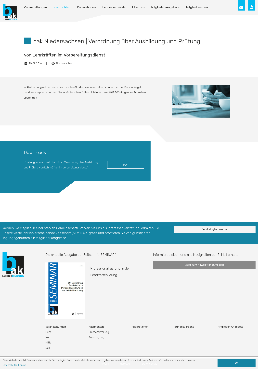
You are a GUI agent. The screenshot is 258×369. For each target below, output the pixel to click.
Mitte (48, 342)
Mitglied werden (197, 7)
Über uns (138, 7)
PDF (125, 164)
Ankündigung (96, 337)
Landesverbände (114, 7)
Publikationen (86, 7)
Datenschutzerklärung (14, 365)
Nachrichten (61, 7)
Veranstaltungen (35, 7)
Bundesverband (184, 326)
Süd (47, 347)
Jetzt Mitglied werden (215, 229)
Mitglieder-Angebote (165, 7)
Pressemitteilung (99, 332)
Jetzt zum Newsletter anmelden (204, 264)
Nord (48, 337)
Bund (48, 332)
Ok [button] (236, 362)
